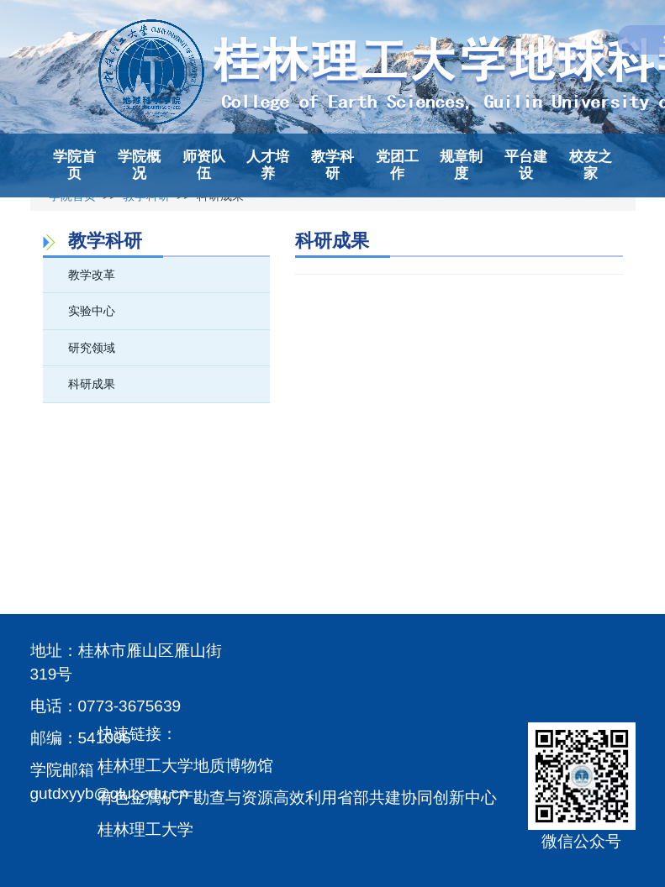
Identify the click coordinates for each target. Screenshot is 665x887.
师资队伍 (203, 165)
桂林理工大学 (145, 829)
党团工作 (397, 165)
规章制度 (461, 165)
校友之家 (590, 165)
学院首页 (74, 165)
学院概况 (139, 165)
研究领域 (91, 347)
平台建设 (525, 165)
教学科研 (332, 165)
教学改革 (91, 274)
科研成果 (91, 384)
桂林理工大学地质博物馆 (185, 765)
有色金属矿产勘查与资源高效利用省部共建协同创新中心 (297, 797)
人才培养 (267, 165)
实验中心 (91, 311)
